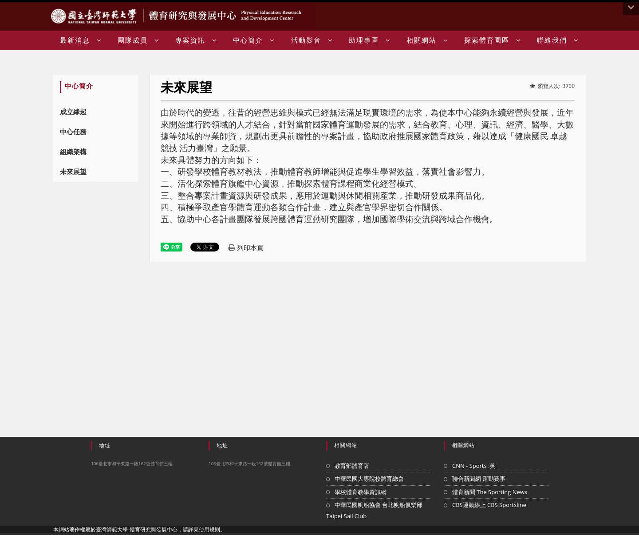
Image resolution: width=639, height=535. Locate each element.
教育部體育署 (352, 466)
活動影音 (312, 40)
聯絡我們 (558, 40)
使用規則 (209, 529)
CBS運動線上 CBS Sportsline (489, 505)
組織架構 (73, 151)
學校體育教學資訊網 (361, 492)
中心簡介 (254, 40)
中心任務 (73, 131)
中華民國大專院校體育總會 (369, 479)
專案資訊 (196, 40)
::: (582, 16)
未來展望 (73, 171)
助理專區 (370, 40)
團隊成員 (139, 40)
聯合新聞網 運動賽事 (478, 479)
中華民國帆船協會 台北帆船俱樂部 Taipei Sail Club (374, 510)
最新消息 (81, 40)
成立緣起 (73, 111)
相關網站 (427, 40)
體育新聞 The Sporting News (489, 492)
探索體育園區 (492, 40)
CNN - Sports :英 (474, 466)
